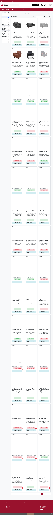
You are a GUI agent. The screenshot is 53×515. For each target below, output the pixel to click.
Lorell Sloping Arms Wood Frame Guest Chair (43, 152)
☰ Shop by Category (5, 9)
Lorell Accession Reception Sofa (31, 32)
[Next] (47, 494)
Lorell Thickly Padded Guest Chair (43, 63)
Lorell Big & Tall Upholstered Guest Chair (30, 63)
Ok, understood (30, 513)
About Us (7, 507)
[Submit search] (9, 13)
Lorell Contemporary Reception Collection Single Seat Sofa (44, 270)
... (45, 493)
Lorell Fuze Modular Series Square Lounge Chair (43, 300)
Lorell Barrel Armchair (29, 151)
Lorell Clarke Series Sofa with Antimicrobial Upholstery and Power (17, 389)
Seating (23, 13)
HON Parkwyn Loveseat (29, 299)
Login (25, 503)
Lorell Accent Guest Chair (43, 210)
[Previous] (40, 494)
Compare (13, 48)
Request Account (26, 505)
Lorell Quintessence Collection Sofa (44, 122)
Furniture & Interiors (17, 13)
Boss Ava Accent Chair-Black (30, 418)
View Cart (7, 503)
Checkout (7, 505)
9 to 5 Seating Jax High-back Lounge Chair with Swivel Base (31, 448)
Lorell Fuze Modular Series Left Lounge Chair (44, 359)
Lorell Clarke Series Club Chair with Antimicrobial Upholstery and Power (31, 389)
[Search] (25, 5)
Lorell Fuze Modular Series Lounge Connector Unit (43, 330)
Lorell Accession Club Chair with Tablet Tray (43, 181)
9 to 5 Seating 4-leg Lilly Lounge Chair (17, 478)
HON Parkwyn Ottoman (42, 418)
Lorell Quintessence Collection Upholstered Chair (17, 92)
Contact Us (42, 507)
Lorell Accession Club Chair (16, 32)
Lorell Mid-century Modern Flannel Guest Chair (30, 181)
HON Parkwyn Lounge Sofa (30, 121)
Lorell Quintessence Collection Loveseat (17, 152)
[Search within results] (5, 13)
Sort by (34, 16)
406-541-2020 (4, 1)
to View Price (17, 44)
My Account (50, 5)
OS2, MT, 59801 (43, 503)
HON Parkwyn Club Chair (16, 210)
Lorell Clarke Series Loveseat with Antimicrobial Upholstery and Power (44, 389)
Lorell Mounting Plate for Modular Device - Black (30, 478)
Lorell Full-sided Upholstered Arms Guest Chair (43, 92)
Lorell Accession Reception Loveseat (43, 33)
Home (12, 13)
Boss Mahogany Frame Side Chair (16, 419)
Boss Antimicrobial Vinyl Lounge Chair (43, 478)
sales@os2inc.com (13, 1)
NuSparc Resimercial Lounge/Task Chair (42, 448)
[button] (44, 4)
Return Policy (8, 506)
